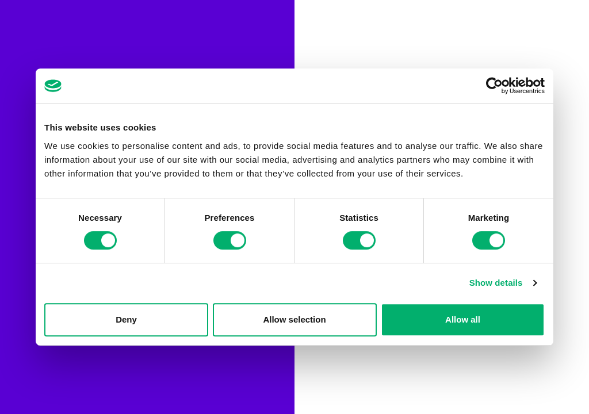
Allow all (462, 319)
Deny (126, 319)
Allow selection (294, 319)
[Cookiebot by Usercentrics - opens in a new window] (494, 85)
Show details (496, 283)
